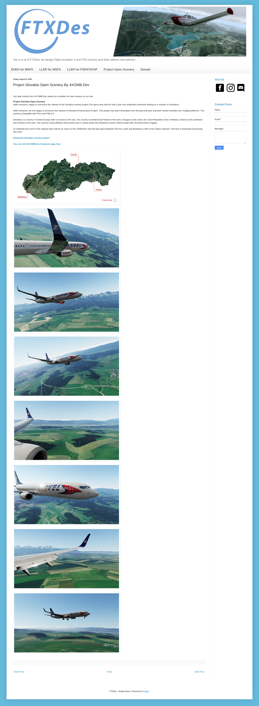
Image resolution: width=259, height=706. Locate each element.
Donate (145, 69)
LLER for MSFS (50, 69)
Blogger (145, 691)
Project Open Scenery (119, 69)
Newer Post (19, 672)
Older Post (199, 672)
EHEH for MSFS (22, 69)
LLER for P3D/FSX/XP (82, 69)
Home (109, 672)
